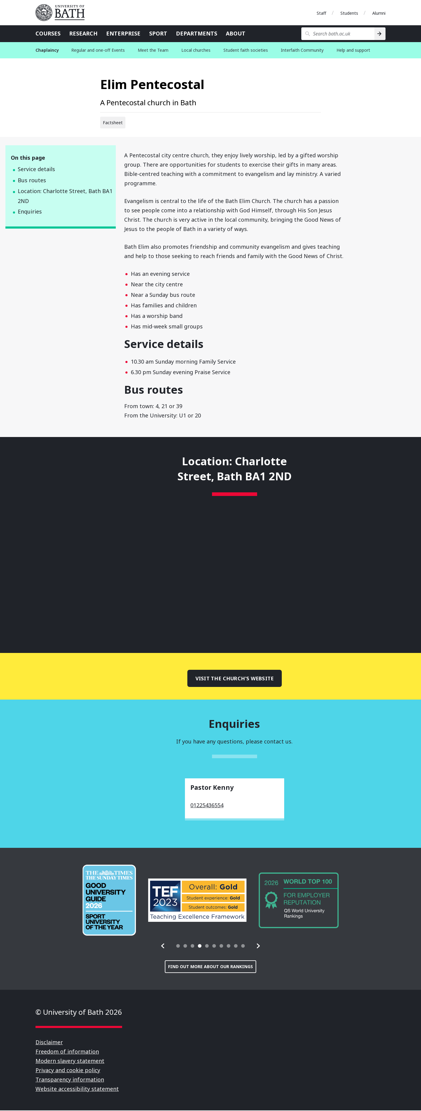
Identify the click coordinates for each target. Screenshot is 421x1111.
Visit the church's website (234, 678)
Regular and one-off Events (98, 50)
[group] (109, 900)
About (235, 33)
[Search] (380, 33)
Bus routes (32, 180)
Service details (36, 169)
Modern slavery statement (69, 1061)
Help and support (353, 50)
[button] (163, 946)
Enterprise (123, 33)
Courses (47, 33)
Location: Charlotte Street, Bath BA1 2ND (65, 196)
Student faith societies (245, 50)
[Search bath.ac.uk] (337, 33)
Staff (321, 13)
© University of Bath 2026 (78, 1012)
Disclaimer (49, 1042)
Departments (196, 33)
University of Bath (62, 12)
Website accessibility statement (77, 1089)
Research (83, 33)
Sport (158, 33)
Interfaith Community (302, 50)
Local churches (195, 50)
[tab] (178, 946)
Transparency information (69, 1080)
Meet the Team (153, 50)
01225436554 (206, 805)
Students (349, 13)
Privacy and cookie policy (67, 1070)
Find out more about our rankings (210, 967)
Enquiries (30, 211)
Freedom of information (67, 1052)
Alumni (379, 13)
